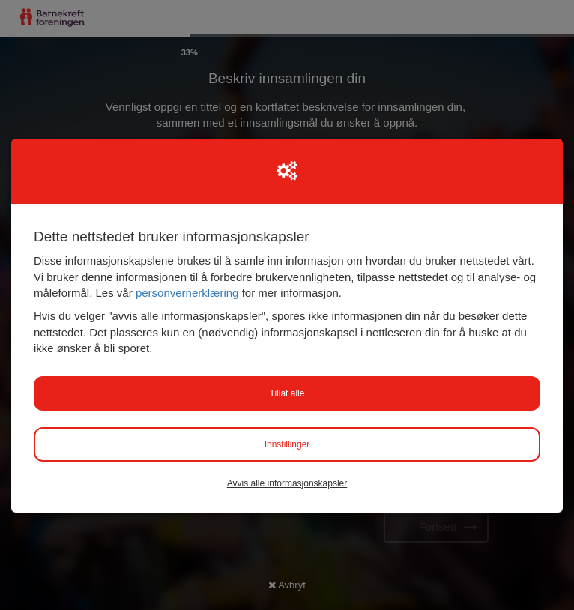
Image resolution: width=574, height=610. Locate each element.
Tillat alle (287, 393)
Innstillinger (287, 444)
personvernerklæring (187, 292)
